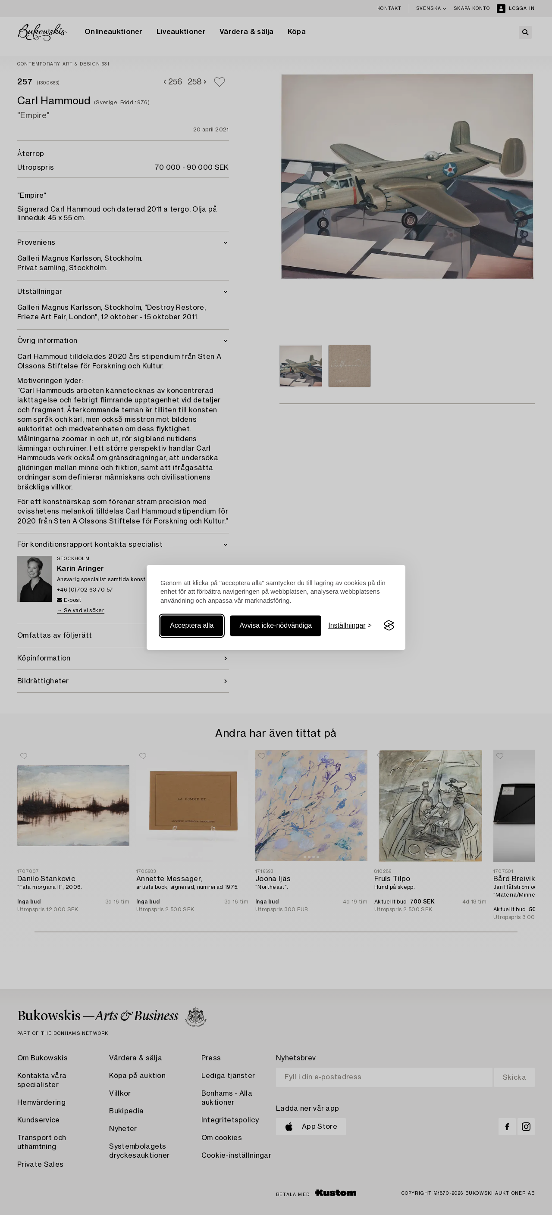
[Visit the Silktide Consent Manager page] (389, 625)
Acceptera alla (191, 625)
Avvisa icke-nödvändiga (275, 625)
